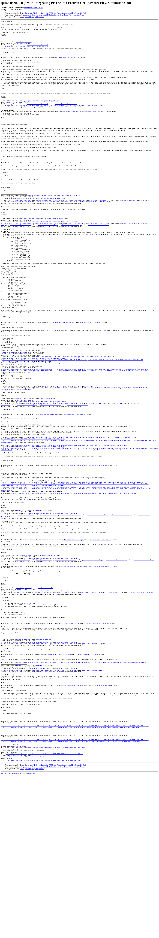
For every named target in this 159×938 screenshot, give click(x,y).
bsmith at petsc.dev (23, 46)
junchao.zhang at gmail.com (26, 234)
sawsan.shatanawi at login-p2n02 (14, 418)
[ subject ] (34, 17)
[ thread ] (28, 17)
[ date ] (22, 17)
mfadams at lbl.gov (127, 236)
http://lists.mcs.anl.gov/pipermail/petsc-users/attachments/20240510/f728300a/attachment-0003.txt (44, 908)
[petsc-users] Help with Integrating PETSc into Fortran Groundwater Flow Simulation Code (55, 13)
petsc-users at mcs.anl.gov (14, 52)
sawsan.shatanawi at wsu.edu (33, 8)
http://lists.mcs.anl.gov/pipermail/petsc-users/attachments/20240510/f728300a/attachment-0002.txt (44, 900)
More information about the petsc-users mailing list (18, 921)
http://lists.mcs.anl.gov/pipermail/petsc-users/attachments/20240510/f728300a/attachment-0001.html (45, 893)
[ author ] (41, 17)
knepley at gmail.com (27, 117)
